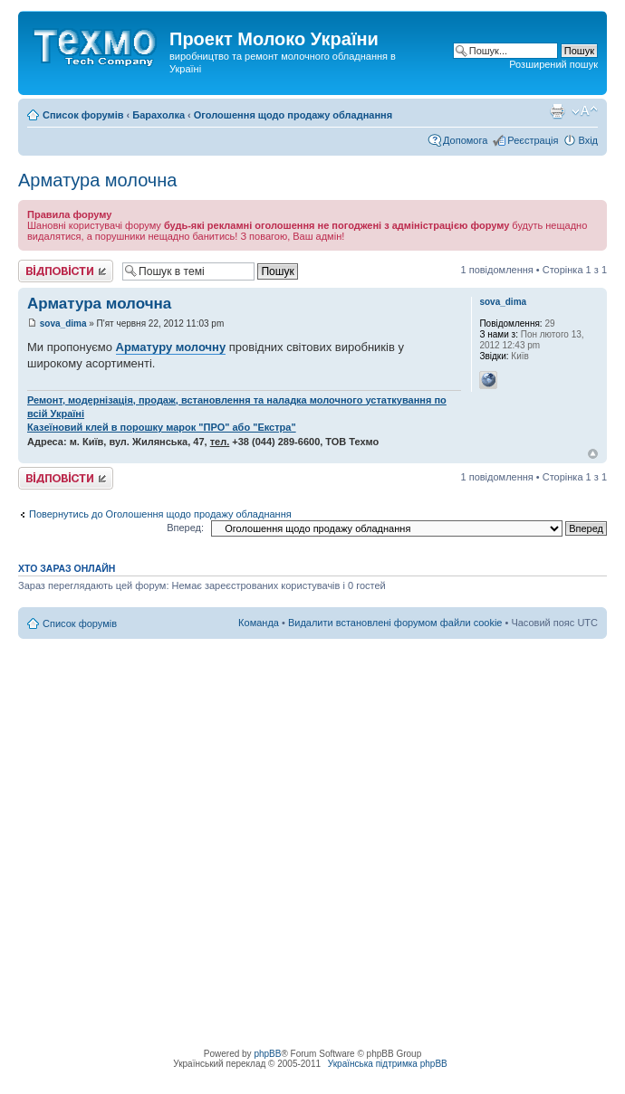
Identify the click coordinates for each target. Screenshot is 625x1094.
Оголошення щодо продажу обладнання (293, 114)
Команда (258, 622)
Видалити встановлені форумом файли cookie (395, 622)
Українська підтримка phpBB (387, 1064)
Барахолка (158, 114)
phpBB (267, 1054)
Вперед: (185, 527)
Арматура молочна (97, 180)
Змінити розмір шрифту (585, 111)
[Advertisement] (170, 808)
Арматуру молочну (171, 347)
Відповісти (65, 271)
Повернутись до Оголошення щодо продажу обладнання (160, 514)
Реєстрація (532, 140)
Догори (593, 454)
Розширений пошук (553, 64)
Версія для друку (557, 111)
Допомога (465, 140)
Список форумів (83, 114)
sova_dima (63, 323)
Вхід (588, 140)
